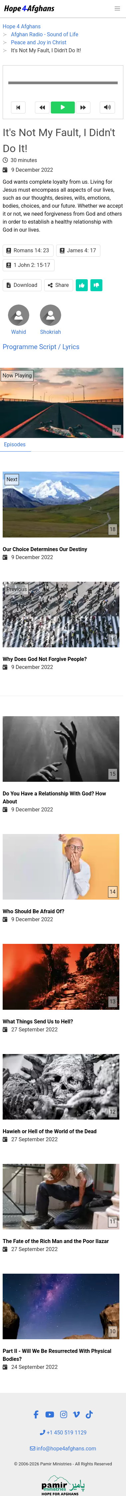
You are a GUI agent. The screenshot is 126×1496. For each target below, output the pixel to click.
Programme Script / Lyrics (41, 347)
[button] (117, 8)
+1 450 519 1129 (63, 1432)
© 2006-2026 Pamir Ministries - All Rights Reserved (63, 1463)
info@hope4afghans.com (63, 1448)
